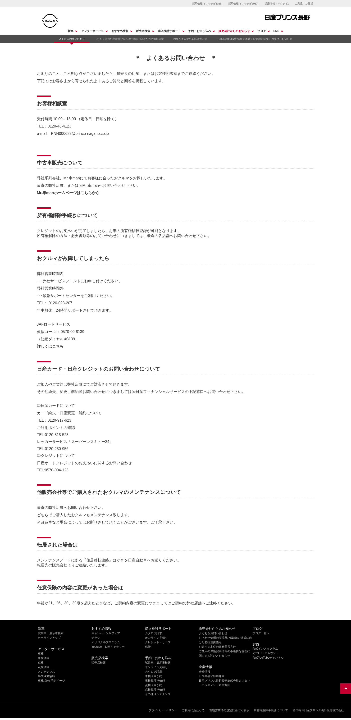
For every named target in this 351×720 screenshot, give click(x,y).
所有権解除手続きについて (271, 710)
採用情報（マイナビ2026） (208, 3)
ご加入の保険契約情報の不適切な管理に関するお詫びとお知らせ (254, 38)
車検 (41, 653)
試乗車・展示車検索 (51, 633)
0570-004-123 (56, 470)
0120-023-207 (60, 303)
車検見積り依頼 (155, 680)
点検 (41, 662)
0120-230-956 (56, 449)
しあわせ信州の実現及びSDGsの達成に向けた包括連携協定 (129, 38)
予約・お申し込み (199, 31)
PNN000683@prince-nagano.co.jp (80, 134)
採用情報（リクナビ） (277, 3)
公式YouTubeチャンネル (267, 657)
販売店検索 (143, 31)
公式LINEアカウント (265, 653)
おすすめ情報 (119, 31)
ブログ (261, 31)
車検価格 (43, 658)
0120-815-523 (56, 435)
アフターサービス (92, 31)
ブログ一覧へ (260, 633)
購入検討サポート (169, 31)
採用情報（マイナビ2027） (244, 3)
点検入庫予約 (153, 685)
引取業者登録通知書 (211, 676)
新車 (70, 31)
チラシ (95, 637)
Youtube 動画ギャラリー (108, 646)
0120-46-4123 (59, 126)
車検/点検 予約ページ (51, 680)
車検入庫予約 (153, 676)
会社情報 (204, 671)
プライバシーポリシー (163, 710)
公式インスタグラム (265, 648)
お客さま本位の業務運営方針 (190, 38)
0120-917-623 (59, 420)
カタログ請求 (153, 633)
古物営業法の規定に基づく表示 (229, 710)
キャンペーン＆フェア (105, 633)
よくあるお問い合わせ (72, 38)
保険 (148, 646)
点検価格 (43, 667)
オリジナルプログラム (105, 642)
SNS (276, 31)
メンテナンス (46, 671)
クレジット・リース (158, 642)
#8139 (69, 339)
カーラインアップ (49, 637)
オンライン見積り (156, 637)
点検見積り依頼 (155, 689)
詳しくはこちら (50, 346)
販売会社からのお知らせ (234, 31)
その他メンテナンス (158, 694)
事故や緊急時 (46, 676)
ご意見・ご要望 (304, 3)
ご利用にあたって (193, 710)
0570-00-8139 (72, 332)
